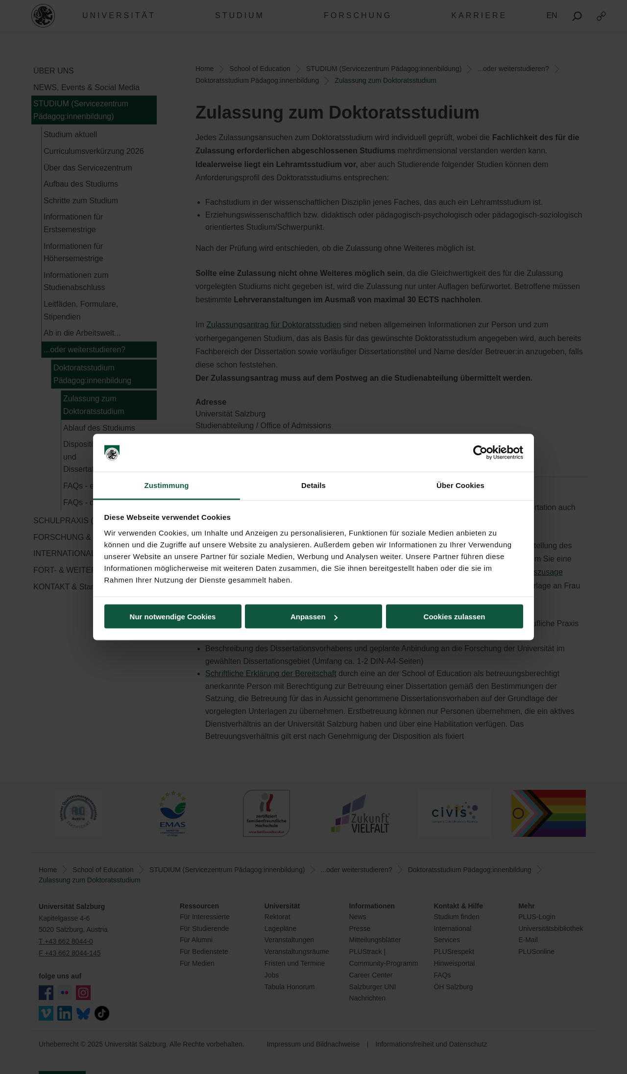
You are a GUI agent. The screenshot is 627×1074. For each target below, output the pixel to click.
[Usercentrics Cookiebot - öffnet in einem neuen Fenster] (480, 452)
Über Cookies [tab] (460, 485)
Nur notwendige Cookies (173, 616)
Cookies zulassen (454, 616)
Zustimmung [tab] (167, 485)
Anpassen (314, 616)
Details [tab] (313, 485)
